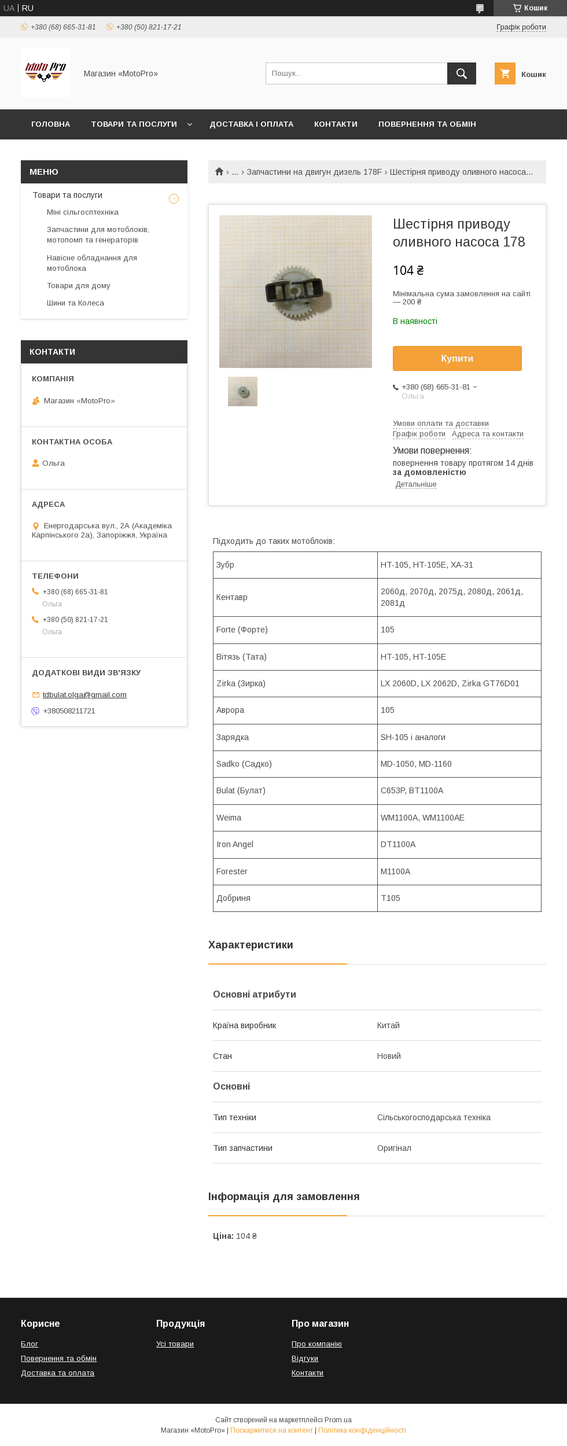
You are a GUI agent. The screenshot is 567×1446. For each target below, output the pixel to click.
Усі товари (175, 1344)
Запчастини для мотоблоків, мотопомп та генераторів (98, 234)
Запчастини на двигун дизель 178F (314, 171)
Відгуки (305, 1358)
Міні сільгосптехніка (83, 212)
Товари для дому (79, 285)
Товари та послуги (134, 124)
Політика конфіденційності (362, 1430)
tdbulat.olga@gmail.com (85, 694)
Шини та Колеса (75, 303)
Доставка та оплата (57, 1372)
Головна (50, 124)
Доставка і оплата (251, 124)
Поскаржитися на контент (271, 1430)
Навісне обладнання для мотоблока (92, 263)
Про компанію (317, 1344)
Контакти (336, 124)
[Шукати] (461, 73)
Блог (29, 1344)
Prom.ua (338, 1420)
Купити (457, 358)
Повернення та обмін (427, 124)
